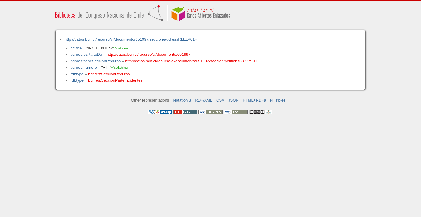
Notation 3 (182, 100)
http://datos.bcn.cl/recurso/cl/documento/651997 (148, 54)
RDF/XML (203, 100)
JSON (233, 100)
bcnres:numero (83, 67)
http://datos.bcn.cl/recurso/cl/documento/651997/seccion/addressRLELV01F (131, 39)
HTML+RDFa (254, 100)
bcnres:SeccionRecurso (109, 74)
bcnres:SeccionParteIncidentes (115, 80)
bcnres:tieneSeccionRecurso (95, 61)
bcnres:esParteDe (86, 54)
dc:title (76, 48)
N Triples (278, 100)
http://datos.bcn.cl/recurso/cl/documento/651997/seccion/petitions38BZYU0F (192, 61)
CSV (220, 100)
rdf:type (77, 74)
